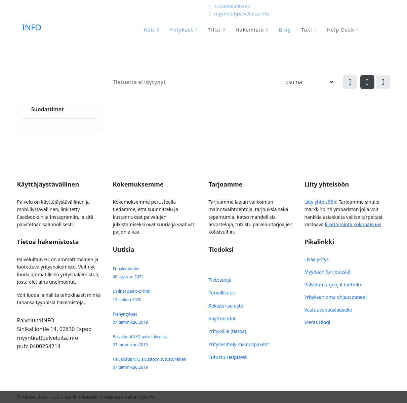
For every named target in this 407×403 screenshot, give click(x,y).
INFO (32, 27)
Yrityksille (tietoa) (227, 331)
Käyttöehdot (222, 318)
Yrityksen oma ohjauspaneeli (336, 297)
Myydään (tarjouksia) (327, 272)
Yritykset (181, 30)
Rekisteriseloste (226, 306)
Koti (149, 30)
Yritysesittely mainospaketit (239, 344)
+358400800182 (232, 6)
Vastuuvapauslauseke (328, 310)
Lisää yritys (316, 259)
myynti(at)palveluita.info (241, 13)
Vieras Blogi (317, 322)
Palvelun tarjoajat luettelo (332, 284)
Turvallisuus (222, 292)
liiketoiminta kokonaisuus (353, 224)
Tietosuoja (220, 280)
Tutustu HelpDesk (228, 357)
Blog (285, 30)
